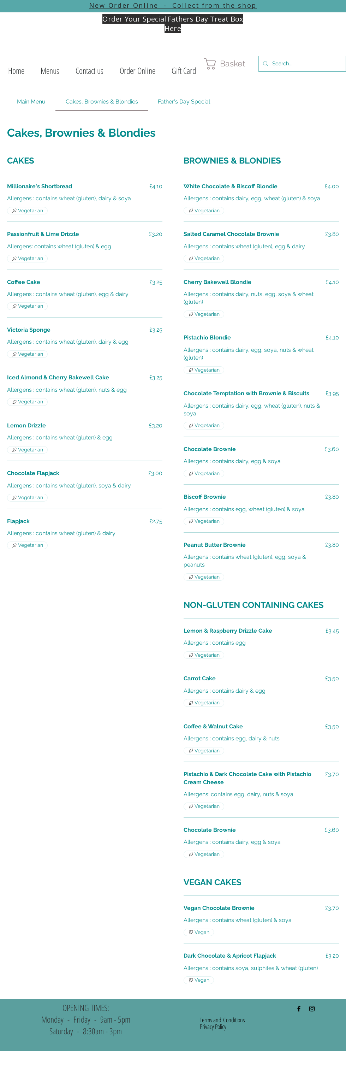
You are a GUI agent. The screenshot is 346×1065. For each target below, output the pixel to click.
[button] (49, 70)
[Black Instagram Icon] (312, 1008)
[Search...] (301, 63)
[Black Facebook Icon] (299, 1008)
